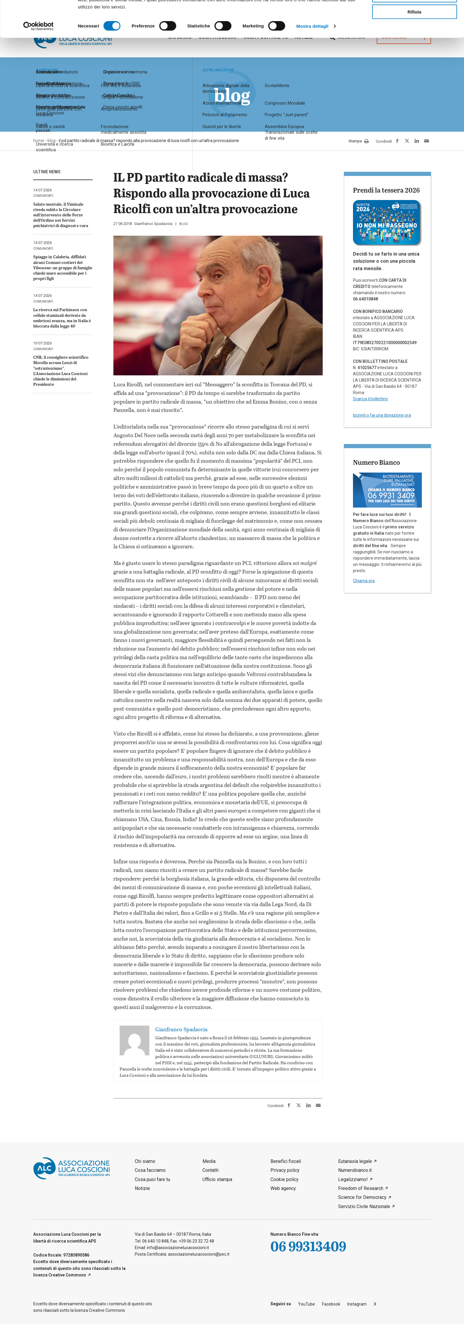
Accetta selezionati (414, 31)
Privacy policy (285, 1170)
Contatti (210, 1170)
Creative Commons (67, 1275)
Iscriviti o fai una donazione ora (382, 415)
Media (209, 1161)
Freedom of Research (360, 1188)
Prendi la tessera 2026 (386, 190)
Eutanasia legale (355, 1161)
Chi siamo (145, 1161)
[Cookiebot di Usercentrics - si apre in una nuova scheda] (38, 62)
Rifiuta (415, 48)
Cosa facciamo (150, 1170)
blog (183, 224)
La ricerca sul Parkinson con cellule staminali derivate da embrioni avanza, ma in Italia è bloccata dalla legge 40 (62, 318)
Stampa (359, 141)
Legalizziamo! (353, 1179)
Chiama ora (364, 580)
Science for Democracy (362, 1197)
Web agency (283, 1188)
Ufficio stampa (217, 1179)
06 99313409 (308, 1246)
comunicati (43, 196)
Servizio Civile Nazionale (364, 1206)
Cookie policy (284, 1179)
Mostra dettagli (312, 62)
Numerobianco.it (355, 1170)
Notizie (142, 1188)
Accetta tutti (414, 14)
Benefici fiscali (285, 1161)
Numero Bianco (376, 462)
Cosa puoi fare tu (152, 1179)
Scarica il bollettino (370, 398)
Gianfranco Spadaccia (153, 223)
